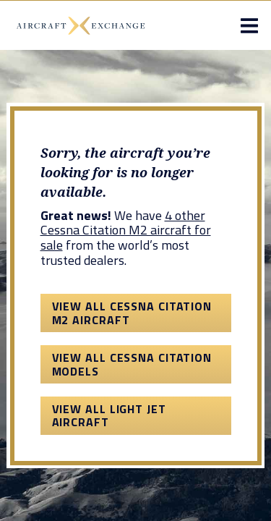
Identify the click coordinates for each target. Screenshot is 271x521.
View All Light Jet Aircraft (109, 415)
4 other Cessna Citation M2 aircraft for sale (125, 230)
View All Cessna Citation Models (132, 364)
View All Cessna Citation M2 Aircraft (132, 312)
